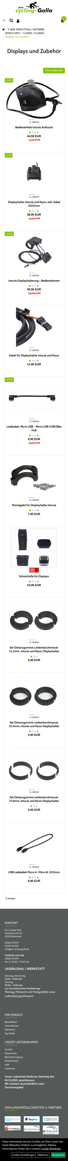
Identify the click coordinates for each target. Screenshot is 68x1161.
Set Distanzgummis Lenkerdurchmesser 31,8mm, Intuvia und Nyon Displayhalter (34, 799)
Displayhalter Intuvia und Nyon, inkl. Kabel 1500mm (34, 203)
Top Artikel (10, 1033)
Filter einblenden (54, 70)
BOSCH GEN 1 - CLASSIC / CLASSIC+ (25, 33)
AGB (7, 1064)
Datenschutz (11, 1053)
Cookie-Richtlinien (51, 1148)
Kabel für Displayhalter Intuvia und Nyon (34, 355)
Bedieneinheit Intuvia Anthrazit (34, 127)
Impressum (10, 1068)
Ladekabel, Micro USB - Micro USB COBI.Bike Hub (34, 428)
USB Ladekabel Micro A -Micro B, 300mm (34, 872)
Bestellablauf (11, 1021)
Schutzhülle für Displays (34, 576)
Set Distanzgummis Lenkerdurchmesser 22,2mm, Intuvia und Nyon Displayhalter (34, 649)
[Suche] (11, 20)
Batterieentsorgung (14, 1057)
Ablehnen (43, 1154)
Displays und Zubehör (17, 36)
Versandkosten (12, 1025)
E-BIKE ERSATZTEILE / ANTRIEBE (26, 29)
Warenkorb (10, 1029)
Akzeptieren (58, 1154)
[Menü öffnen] (4, 20)
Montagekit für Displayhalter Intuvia (34, 505)
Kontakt (8, 1049)
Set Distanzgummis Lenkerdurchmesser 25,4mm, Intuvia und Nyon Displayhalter (34, 724)
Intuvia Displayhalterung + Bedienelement (34, 280)
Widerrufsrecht (12, 1060)
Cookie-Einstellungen (23, 1154)
